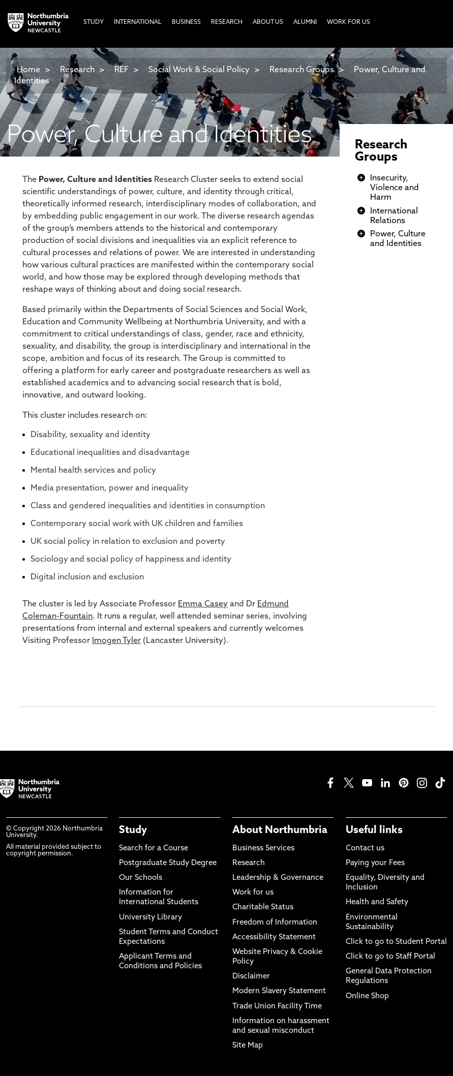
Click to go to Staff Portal (390, 957)
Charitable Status (262, 907)
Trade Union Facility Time (277, 1006)
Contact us (365, 848)
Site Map (247, 1046)
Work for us (253, 893)
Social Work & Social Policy (199, 70)
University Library (150, 917)
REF (121, 70)
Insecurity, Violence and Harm (394, 188)
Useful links (374, 830)
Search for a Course (153, 848)
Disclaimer (251, 976)
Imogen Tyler (116, 641)
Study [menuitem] (93, 22)
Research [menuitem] (227, 22)
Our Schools (140, 878)
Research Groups (301, 70)
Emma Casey (203, 604)
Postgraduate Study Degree (168, 863)
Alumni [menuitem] (305, 22)
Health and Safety (377, 902)
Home (28, 70)
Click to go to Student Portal (396, 942)
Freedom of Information (274, 923)
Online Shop (367, 996)
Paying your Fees (375, 863)
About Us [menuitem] (268, 22)
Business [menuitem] (186, 22)
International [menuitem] (138, 22)
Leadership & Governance (277, 878)
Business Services (263, 848)
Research (77, 70)
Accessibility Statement (274, 937)
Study (133, 830)
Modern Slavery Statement (279, 991)
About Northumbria (279, 830)
